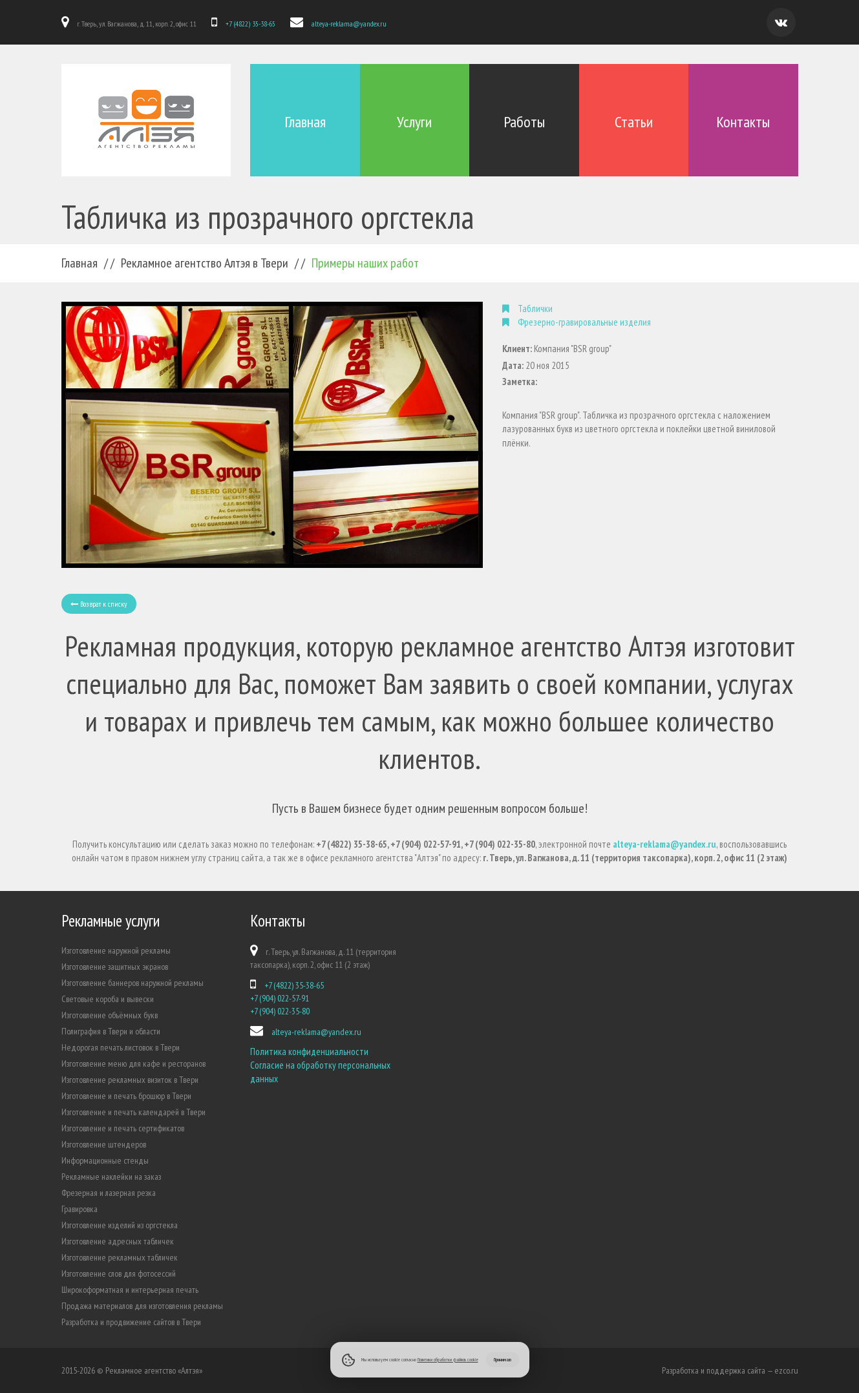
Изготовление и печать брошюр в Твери (126, 1096)
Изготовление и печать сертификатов (122, 1128)
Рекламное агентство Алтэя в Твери (204, 263)
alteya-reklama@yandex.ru (349, 23)
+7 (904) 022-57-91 (279, 998)
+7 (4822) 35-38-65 (250, 23)
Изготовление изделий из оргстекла (119, 1225)
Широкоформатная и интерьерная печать (129, 1289)
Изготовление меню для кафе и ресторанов (133, 1063)
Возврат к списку (98, 604)
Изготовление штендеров (103, 1144)
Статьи (634, 122)
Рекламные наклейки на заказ (111, 1176)
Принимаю (502, 1359)
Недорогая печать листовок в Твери (120, 1047)
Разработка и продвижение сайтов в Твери (131, 1322)
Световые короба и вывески (107, 999)
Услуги (414, 122)
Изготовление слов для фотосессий (118, 1273)
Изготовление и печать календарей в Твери (133, 1112)
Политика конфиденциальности (309, 1051)
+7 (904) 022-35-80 (280, 1011)
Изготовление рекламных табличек (119, 1257)
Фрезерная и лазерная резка (108, 1193)
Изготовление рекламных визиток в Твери (129, 1079)
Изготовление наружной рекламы (116, 950)
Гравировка (79, 1209)
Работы (524, 122)
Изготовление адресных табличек (117, 1241)
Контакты (743, 122)
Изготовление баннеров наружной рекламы (132, 983)
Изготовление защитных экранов (114, 966)
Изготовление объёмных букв (109, 1015)
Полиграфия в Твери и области (110, 1031)
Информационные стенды (105, 1160)
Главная (305, 122)
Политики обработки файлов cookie (448, 1359)
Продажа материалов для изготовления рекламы (142, 1306)
